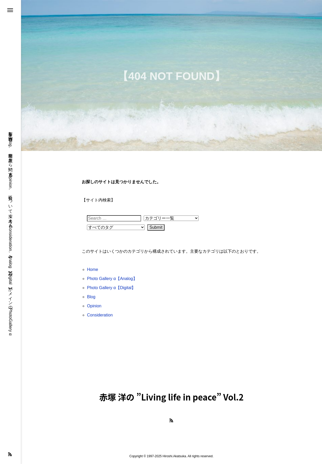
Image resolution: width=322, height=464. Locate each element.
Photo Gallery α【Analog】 (112, 278)
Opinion (94, 306)
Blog (91, 297)
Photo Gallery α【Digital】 (111, 287)
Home (92, 269)
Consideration (100, 315)
